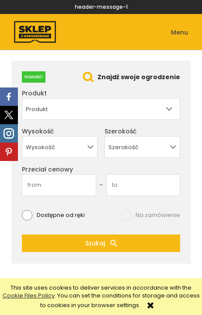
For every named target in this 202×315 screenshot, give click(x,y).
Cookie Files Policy (29, 295)
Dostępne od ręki (61, 215)
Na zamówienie (158, 215)
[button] (173, 32)
